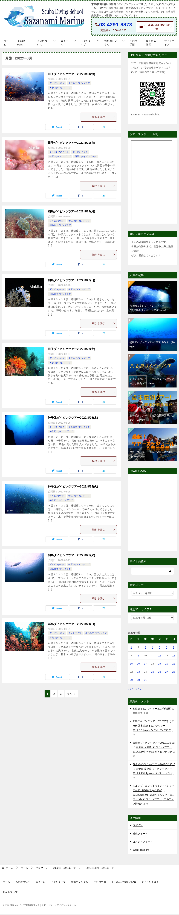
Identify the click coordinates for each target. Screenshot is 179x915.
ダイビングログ (57, 84)
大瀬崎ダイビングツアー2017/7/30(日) (154, 744)
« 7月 (131, 690)
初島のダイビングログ (60, 226)
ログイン (138, 826)
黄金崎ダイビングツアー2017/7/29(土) (154, 765)
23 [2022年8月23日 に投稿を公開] (138, 673)
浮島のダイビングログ (60, 639)
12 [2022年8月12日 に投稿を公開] (159, 656)
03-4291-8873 (115, 24)
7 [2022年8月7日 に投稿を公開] (173, 648)
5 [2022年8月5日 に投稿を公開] (159, 648)
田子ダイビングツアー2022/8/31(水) (71, 75)
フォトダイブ (74, 634)
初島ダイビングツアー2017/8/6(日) (152, 709)
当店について (42, 44)
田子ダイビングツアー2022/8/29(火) (71, 144)
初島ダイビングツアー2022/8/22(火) (71, 556)
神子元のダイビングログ (61, 433)
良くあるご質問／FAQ (123, 883)
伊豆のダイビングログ (79, 84)
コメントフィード (142, 843)
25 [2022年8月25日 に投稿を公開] (152, 673)
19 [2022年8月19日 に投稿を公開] (159, 665)
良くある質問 (151, 44)
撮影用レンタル (110, 44)
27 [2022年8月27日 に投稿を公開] (166, 673)
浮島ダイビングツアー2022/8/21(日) (71, 625)
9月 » (139, 690)
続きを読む (103, 118)
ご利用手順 (133, 44)
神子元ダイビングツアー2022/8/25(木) (73, 419)
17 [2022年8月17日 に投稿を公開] (145, 665)
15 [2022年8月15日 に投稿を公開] (131, 665)
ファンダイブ (86, 44)
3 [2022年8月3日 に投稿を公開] (145, 648)
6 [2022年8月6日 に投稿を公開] (166, 648)
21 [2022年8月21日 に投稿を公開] (173, 665)
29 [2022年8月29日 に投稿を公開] (131, 681)
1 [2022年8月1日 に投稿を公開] (131, 648)
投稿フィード (140, 834)
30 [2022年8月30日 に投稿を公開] (138, 681)
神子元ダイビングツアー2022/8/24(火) (73, 487)
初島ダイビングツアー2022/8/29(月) (71, 212)
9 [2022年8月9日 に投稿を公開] (138, 656)
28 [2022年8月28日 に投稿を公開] (173, 673)
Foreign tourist (21, 44)
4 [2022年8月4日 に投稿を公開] (152, 648)
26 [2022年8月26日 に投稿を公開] (159, 673)
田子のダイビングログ (60, 89)
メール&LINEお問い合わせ (156, 28)
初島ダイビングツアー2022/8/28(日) (71, 281)
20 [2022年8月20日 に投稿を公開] (166, 665)
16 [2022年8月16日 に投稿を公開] (138, 665)
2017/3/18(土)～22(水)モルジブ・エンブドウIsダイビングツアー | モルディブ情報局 (154, 800)
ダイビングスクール (59, 153)
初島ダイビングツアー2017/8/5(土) (152, 722)
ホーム (6, 44)
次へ (69, 695)
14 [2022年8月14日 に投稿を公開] (173, 656)
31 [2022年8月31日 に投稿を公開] (145, 681)
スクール (64, 44)
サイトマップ (169, 44)
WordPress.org (141, 851)
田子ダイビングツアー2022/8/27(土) (71, 350)
